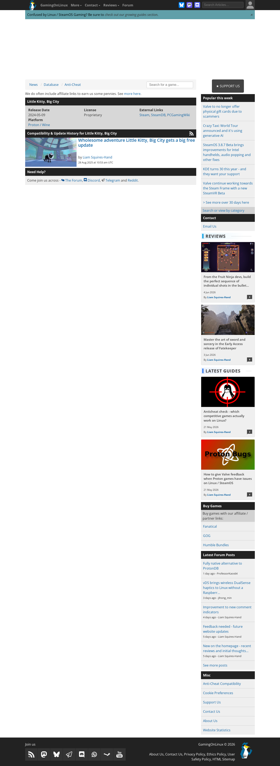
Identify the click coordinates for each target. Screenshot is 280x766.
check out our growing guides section (131, 14)
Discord (92, 180)
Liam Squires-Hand (97, 157)
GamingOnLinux (54, 5)
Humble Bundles (216, 545)
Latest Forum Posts (219, 555)
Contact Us (211, 711)
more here (132, 93)
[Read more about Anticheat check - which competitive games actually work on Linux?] (228, 407)
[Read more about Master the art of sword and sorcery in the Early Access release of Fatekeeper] (228, 335)
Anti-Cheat (73, 84)
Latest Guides (223, 370)
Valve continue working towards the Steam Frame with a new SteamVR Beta (228, 188)
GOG (206, 535)
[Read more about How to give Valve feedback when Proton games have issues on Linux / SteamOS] (228, 470)
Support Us (212, 702)
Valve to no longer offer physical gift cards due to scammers (222, 111)
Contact (92, 5)
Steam (144, 115)
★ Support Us (228, 86)
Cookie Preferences (218, 693)
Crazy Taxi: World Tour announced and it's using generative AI (222, 130)
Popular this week (218, 98)
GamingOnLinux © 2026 (216, 744)
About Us (210, 721)
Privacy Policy (194, 754)
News (33, 84)
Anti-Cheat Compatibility (222, 683)
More (76, 5)
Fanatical (210, 526)
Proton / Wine (39, 125)
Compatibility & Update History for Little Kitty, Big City (72, 133)
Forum (127, 5)
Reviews (111, 5)
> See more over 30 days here (226, 202)
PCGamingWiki (178, 115)
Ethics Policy (216, 754)
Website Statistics (216, 730)
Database (51, 84)
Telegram (111, 180)
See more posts (215, 665)
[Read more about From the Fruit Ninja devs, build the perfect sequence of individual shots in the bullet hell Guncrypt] (228, 272)
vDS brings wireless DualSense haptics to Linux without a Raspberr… (226, 587)
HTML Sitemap (224, 759)
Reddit (133, 180)
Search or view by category (223, 210)
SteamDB (158, 115)
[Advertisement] (140, 49)
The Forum (71, 180)
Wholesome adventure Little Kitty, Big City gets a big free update (136, 142)
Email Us (209, 226)
